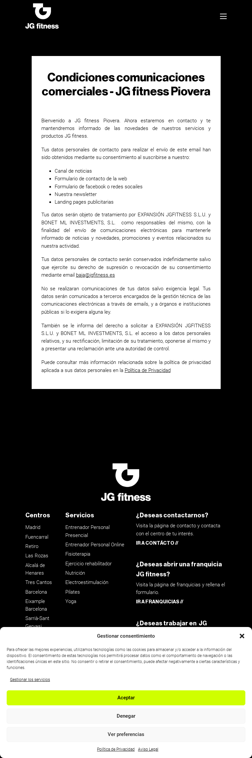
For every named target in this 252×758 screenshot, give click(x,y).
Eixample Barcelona (36, 605)
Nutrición (75, 573)
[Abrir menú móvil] (223, 16)
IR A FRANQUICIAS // (159, 601)
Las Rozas (36, 556)
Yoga (70, 601)
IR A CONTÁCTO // (157, 543)
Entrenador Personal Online (94, 545)
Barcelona (36, 592)
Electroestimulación (86, 582)
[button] (242, 636)
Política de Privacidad (116, 749)
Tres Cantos (38, 582)
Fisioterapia (77, 554)
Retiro (31, 546)
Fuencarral (36, 537)
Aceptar (126, 698)
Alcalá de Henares (35, 569)
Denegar (126, 716)
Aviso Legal (148, 749)
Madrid (32, 527)
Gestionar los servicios (30, 679)
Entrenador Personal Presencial (87, 531)
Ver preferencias (126, 734)
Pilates (72, 592)
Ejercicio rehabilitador (88, 564)
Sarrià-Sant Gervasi (37, 622)
